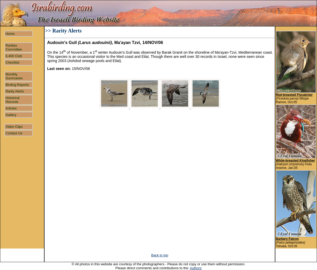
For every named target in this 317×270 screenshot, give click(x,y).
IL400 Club (14, 56)
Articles (11, 108)
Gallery (11, 115)
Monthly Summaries (14, 76)
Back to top (159, 255)
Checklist (12, 62)
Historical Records (12, 100)
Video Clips (14, 127)
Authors (196, 268)
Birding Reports (17, 85)
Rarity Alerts (15, 91)
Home (10, 34)
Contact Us (14, 133)
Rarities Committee (14, 47)
